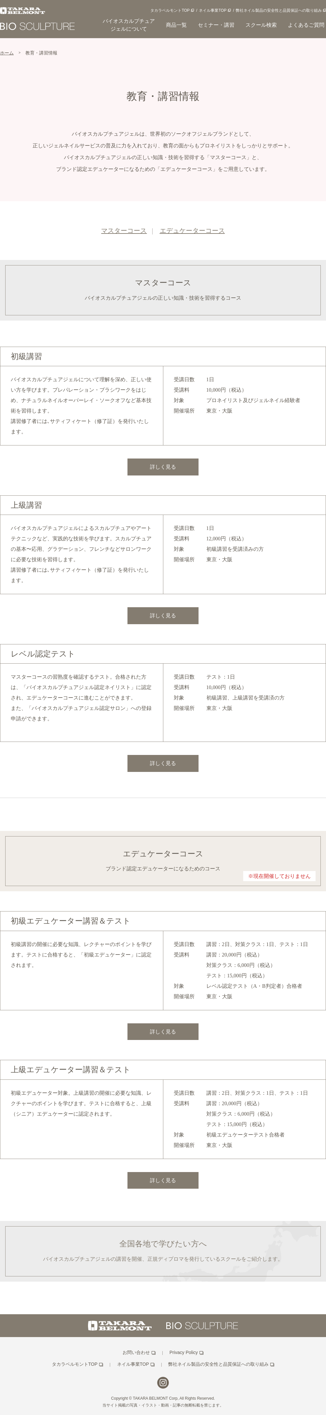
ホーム (7, 53)
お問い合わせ (136, 1352)
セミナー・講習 (216, 25)
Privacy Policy (184, 1352)
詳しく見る (163, 467)
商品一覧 (176, 25)
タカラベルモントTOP (169, 10)
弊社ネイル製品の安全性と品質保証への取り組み (279, 10)
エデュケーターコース (192, 230)
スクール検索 (261, 25)
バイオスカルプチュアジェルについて (129, 25)
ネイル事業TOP (212, 10)
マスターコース (124, 230)
